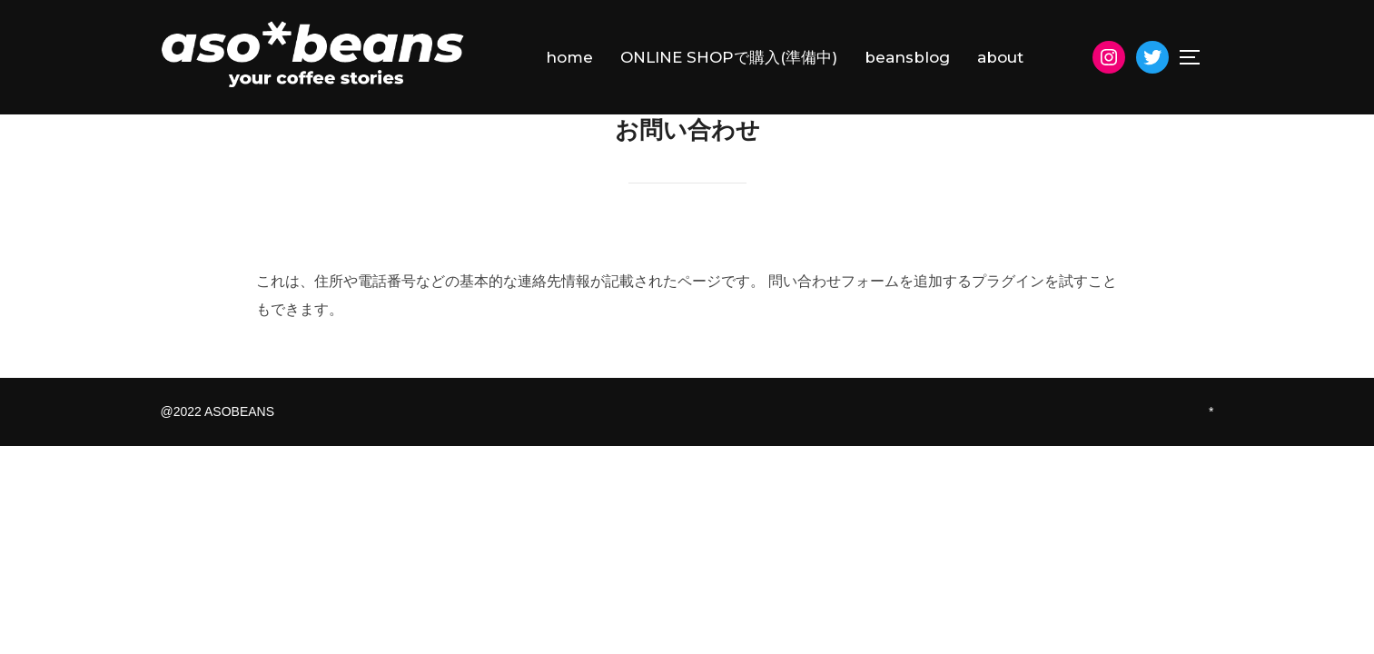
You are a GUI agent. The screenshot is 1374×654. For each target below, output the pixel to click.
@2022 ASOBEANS (218, 453)
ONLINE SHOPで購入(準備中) (728, 57)
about (1000, 57)
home (569, 57)
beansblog (907, 57)
